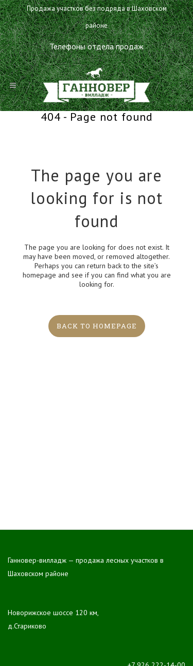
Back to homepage (97, 325)
